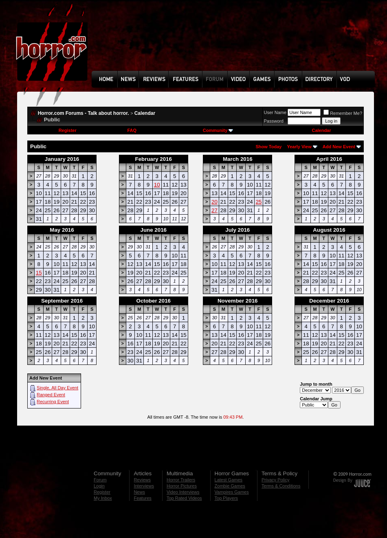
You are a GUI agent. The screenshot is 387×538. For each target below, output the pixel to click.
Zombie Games (230, 485)
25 (259, 202)
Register (68, 130)
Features (142, 498)
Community (218, 130)
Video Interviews (183, 492)
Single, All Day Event (57, 387)
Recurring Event (53, 401)
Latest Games (228, 479)
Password (274, 121)
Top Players (226, 498)
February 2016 (153, 159)
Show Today (268, 146)
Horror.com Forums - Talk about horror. (83, 113)
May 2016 (62, 230)
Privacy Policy (275, 479)
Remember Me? (342, 113)
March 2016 (238, 159)
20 (214, 202)
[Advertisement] (120, 41)
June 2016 (154, 230)
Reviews (142, 479)
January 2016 (62, 159)
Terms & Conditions (281, 485)
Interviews (144, 485)
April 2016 (329, 159)
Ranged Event (51, 394)
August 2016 (329, 230)
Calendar (144, 113)
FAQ (131, 130)
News (139, 492)
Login (99, 485)
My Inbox (103, 498)
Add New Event (339, 146)
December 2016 (329, 301)
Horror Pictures (182, 485)
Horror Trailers (181, 479)
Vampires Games (232, 492)
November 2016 (238, 301)
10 (157, 185)
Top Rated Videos (184, 498)
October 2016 (153, 301)
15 (39, 273)
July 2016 (237, 230)
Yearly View (299, 146)
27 (214, 210)
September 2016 (62, 301)
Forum (100, 479)
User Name (275, 112)
